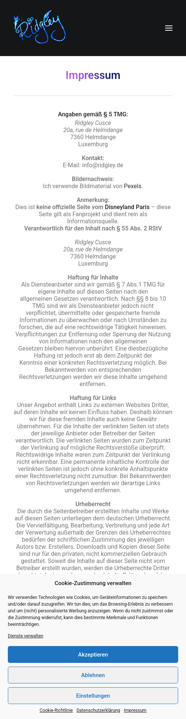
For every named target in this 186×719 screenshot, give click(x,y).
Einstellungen (93, 695)
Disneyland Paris (127, 207)
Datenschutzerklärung (98, 710)
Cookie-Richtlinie (56, 710)
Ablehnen (93, 675)
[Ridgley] (41, 28)
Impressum (135, 710)
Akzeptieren (93, 654)
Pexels (133, 186)
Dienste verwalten (25, 636)
